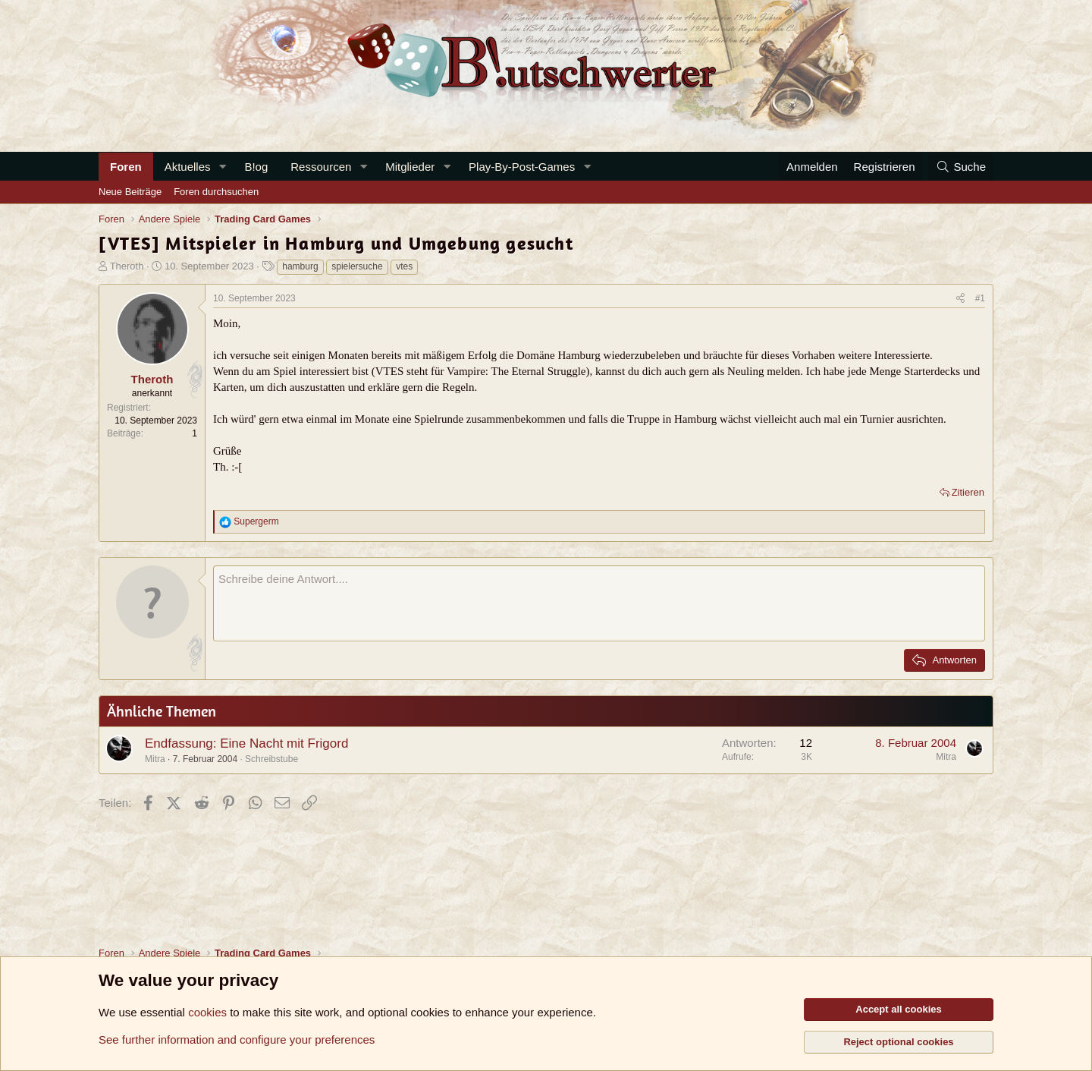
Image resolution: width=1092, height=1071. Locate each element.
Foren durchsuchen (216, 191)
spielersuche (356, 266)
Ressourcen (320, 166)
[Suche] (960, 167)
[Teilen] (960, 298)
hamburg (300, 266)
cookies (207, 1012)
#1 (980, 298)
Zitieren (968, 492)
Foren (126, 166)
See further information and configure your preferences (237, 1039)
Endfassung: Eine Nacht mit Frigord (246, 743)
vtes (404, 266)
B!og (256, 166)
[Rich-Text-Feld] (599, 603)
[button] (222, 167)
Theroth (127, 266)
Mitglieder (410, 166)
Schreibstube (271, 759)
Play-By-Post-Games (522, 166)
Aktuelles (188, 166)
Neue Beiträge (130, 191)
